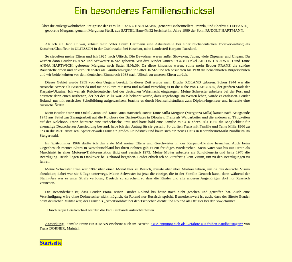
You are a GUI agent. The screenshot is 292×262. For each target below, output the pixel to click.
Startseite (51, 243)
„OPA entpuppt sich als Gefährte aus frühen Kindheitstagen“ (196, 224)
